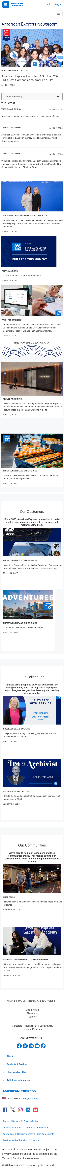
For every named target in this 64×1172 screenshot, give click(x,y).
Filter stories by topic (32, 96)
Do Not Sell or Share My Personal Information (25, 1127)
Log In (58, 4)
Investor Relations (32, 1029)
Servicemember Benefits (15, 1140)
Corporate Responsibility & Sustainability (32, 1026)
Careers (32, 1017)
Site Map (35, 1140)
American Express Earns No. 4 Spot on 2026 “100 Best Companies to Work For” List (30, 78)
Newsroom (32, 1013)
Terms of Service (11, 1121)
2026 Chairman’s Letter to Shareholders (22, 275)
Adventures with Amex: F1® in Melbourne (24, 627)
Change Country (31, 1098)
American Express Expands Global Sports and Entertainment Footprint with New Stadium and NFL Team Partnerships (33, 566)
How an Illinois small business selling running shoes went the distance (33, 903)
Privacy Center (30, 1121)
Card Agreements (45, 1134)
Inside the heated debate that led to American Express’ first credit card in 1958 (32, 797)
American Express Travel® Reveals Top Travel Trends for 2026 (31, 116)
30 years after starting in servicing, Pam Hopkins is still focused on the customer (30, 735)
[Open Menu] (5, 4)
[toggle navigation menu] (59, 13)
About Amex (32, 1010)
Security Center (25, 1134)
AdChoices (8, 1134)
